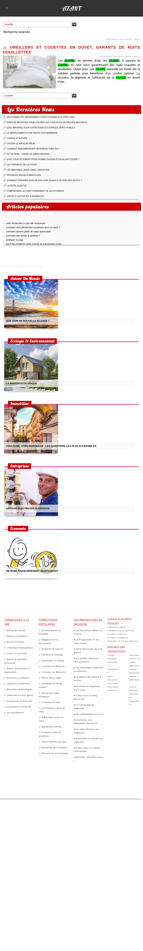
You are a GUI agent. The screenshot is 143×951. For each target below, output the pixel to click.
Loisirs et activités (15, 653)
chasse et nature (17, 138)
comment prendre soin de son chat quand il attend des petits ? (44, 180)
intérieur (133, 690)
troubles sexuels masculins (24, 175)
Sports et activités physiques (15, 661)
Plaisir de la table (50, 678)
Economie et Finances (17, 707)
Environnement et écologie (50, 632)
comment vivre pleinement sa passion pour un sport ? (33, 229)
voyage (111, 655)
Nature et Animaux (15, 636)
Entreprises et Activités (18, 701)
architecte (112, 690)
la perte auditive (17, 186)
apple (110, 676)
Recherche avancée (16, 32)
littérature (134, 655)
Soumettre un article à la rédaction (88, 740)
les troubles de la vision (22, 164)
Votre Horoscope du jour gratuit (88, 651)
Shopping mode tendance (49, 695)
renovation (112, 683)
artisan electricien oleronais (27, 508)
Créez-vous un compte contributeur (87, 750)
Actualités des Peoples (53, 747)
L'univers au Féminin (52, 666)
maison (132, 676)
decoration (112, 687)
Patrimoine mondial (51, 655)
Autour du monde (15, 630)
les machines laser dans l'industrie (28, 170)
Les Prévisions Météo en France (88, 632)
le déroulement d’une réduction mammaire (32, 133)
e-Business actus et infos (51, 719)
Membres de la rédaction (121, 630)
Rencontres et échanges (53, 753)
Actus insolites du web (52, 742)
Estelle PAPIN (105, 57)
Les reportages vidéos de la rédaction (89, 669)
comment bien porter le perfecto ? (23, 237)
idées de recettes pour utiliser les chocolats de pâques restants (47, 122)
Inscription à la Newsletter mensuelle (86, 722)
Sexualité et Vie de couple (51, 685)
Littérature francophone (18, 648)
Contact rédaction (118, 634)
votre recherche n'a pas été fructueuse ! (26, 225)
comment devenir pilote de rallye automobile (28, 233)
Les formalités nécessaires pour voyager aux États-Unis (41, 117)
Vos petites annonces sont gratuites (86, 660)
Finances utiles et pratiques (50, 734)
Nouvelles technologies (18, 689)
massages (112, 658)
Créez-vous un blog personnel (85, 697)
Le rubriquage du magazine (84, 707)
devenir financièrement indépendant (32, 571)
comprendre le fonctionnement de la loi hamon (35, 191)
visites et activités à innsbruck (25, 196)
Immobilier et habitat (51, 660)
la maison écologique (21, 383)
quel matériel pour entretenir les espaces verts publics (41, 127)
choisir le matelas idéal (21, 143)
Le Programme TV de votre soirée (86, 641)
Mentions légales (117, 627)
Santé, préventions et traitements (17, 670)
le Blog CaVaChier (34, 266)
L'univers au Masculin (52, 672)
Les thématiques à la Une (89, 714)
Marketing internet (50, 727)
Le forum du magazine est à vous (87, 688)
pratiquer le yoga (14, 241)
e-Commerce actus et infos (52, 710)
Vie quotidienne (14, 712)
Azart (71, 8)
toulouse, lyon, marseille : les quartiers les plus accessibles (51, 446)
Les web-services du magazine (86, 731)
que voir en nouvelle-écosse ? (28, 320)
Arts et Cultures (14, 642)
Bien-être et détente (16, 678)
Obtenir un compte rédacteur (123, 641)
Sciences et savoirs (51, 649)
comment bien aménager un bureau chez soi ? (33, 149)
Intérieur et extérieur (17, 683)
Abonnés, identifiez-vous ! (88, 759)
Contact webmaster (118, 637)
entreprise (112, 679)
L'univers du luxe (49, 702)
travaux (133, 687)
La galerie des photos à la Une (88, 678)
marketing (134, 673)
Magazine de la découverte (49, 641)
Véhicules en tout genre (18, 695)
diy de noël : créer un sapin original (28, 154)
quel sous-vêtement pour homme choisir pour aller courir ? (43, 159)
